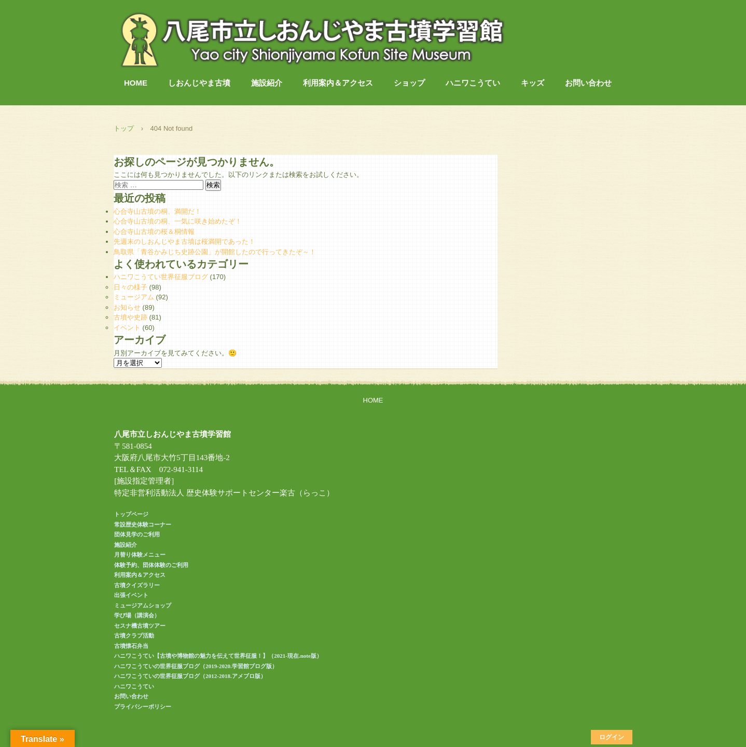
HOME (135, 82)
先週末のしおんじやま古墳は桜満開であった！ (184, 241)
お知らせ (127, 307)
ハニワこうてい (473, 82)
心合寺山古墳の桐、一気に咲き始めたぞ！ (178, 221)
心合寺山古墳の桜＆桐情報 (154, 232)
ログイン (611, 737)
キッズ (532, 82)
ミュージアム (134, 297)
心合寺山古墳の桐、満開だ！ (157, 211)
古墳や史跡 (130, 317)
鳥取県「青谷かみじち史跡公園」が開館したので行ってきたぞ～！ (215, 252)
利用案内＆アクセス (338, 82)
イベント (127, 327)
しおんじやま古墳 (199, 82)
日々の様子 (130, 287)
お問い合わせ (588, 82)
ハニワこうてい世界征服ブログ (161, 277)
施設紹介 (266, 82)
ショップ (409, 82)
